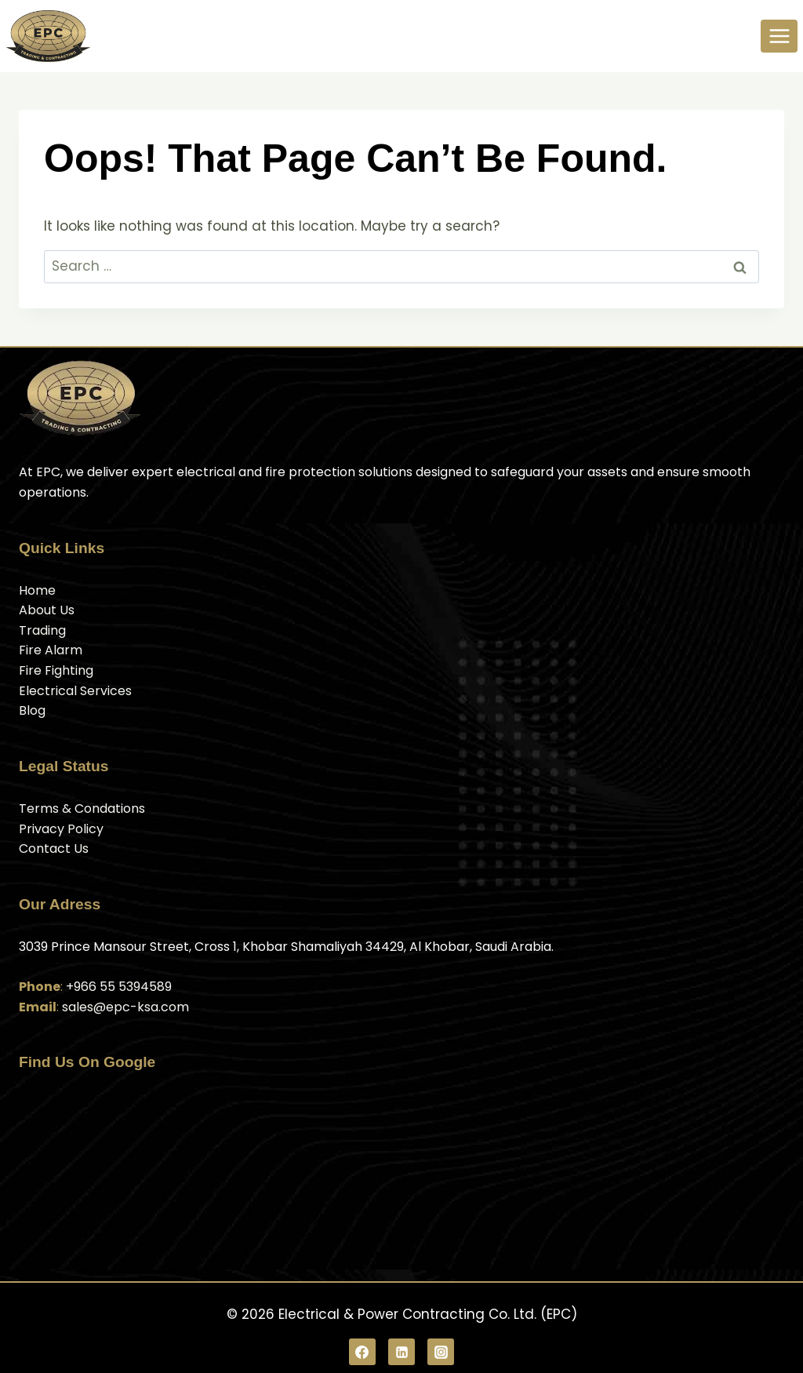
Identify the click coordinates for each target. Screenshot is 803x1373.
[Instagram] (440, 1351)
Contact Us (54, 848)
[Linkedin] (401, 1351)
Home (37, 590)
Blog (32, 710)
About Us (46, 610)
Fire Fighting (56, 670)
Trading (42, 630)
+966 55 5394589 (119, 987)
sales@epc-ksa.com (125, 1007)
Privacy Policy (61, 829)
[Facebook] (362, 1351)
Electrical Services (75, 691)
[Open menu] (779, 36)
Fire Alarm (50, 650)
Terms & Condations (82, 808)
